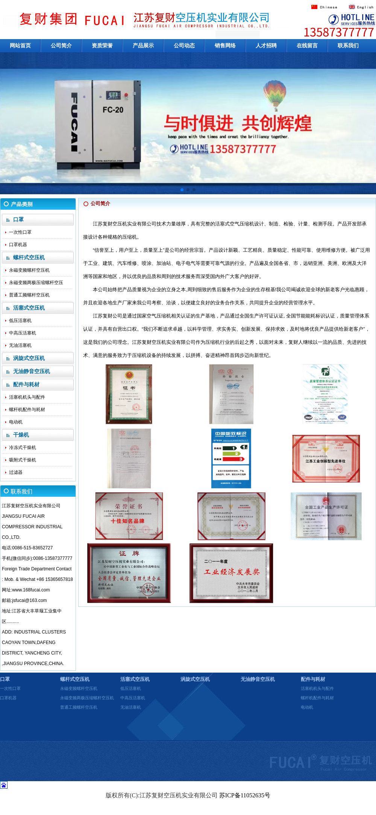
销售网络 (225, 45)
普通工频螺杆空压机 (29, 295)
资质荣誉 (102, 45)
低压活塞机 (20, 320)
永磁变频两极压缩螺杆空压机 (87, 698)
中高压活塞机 (22, 333)
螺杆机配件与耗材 (27, 409)
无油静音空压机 (258, 679)
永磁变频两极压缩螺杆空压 (36, 282)
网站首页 (20, 45)
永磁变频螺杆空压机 (29, 270)
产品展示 (143, 45)
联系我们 (348, 45)
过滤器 (16, 472)
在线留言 (307, 45)
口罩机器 (18, 244)
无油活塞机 (20, 345)
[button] (181, 189)
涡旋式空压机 (195, 679)
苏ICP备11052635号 (244, 795)
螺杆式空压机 (74, 679)
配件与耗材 (313, 679)
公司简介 (61, 45)
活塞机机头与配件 (27, 397)
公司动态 (184, 45)
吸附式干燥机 (22, 460)
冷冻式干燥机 (22, 447)
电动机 (16, 422)
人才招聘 (266, 45)
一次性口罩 (20, 232)
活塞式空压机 (135, 679)
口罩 (5, 679)
